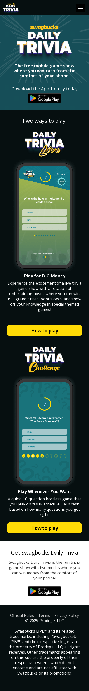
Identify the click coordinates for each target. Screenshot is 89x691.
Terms (44, 615)
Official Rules (22, 615)
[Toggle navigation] (80, 8)
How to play (44, 330)
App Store (44, 98)
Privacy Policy (66, 615)
